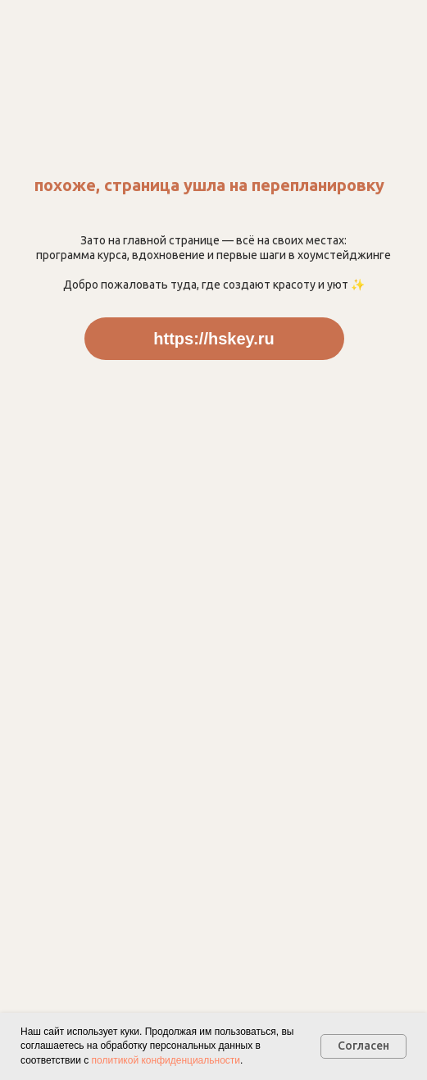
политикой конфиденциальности (166, 1060)
